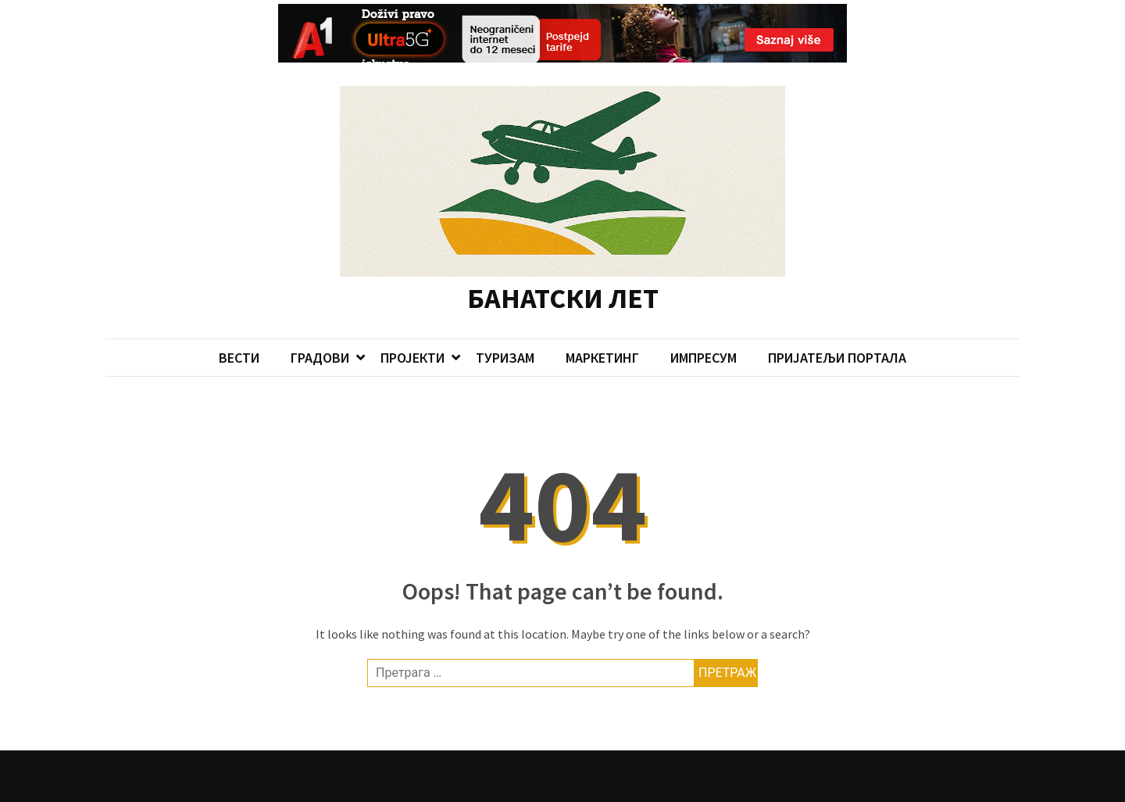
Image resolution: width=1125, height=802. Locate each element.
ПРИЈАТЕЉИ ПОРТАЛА (837, 326)
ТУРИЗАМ (505, 326)
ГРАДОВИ (320, 326)
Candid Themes (424, 787)
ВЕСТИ (239, 326)
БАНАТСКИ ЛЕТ (563, 265)
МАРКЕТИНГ (602, 326)
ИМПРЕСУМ (703, 326)
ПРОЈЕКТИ (412, 326)
